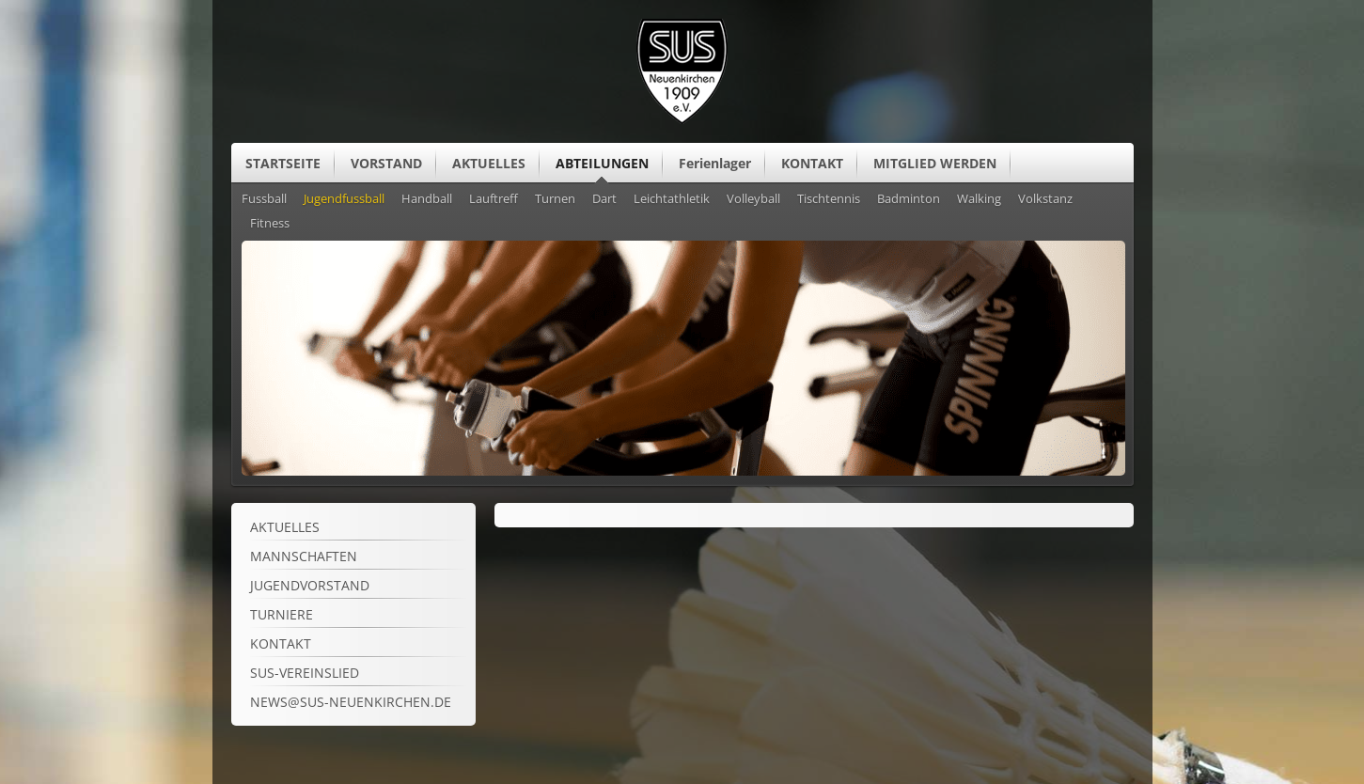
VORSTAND (386, 163)
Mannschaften (303, 556)
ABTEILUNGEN (602, 163)
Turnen (555, 199)
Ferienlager (715, 163)
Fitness (270, 223)
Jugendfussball (344, 199)
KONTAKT (812, 163)
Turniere (281, 614)
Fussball (264, 199)
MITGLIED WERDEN (934, 163)
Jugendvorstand (309, 585)
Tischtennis (828, 199)
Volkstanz (1045, 199)
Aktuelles (285, 527)
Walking (979, 199)
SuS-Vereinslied (304, 673)
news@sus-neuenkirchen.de (350, 702)
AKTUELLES (488, 163)
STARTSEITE (283, 163)
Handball (426, 199)
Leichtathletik (672, 199)
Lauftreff (493, 199)
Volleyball (753, 199)
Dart (604, 199)
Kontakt (280, 643)
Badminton (908, 199)
